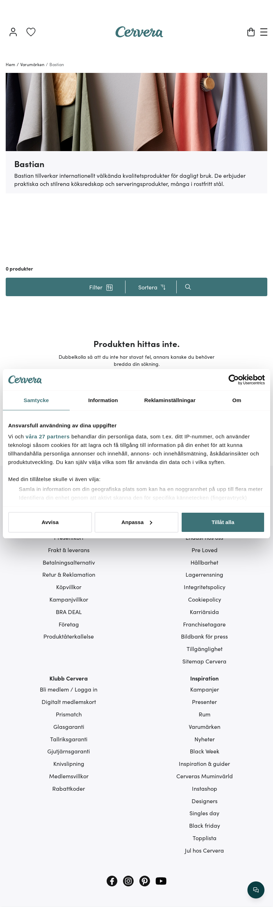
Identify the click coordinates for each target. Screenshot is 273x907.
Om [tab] (236, 400)
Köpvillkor (68, 587)
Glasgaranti (68, 726)
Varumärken (204, 726)
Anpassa (136, 522)
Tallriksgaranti (68, 739)
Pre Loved (205, 550)
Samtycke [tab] (36, 400)
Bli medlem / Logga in (68, 689)
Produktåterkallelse (68, 636)
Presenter (204, 701)
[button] (100, 287)
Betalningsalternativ (69, 562)
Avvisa (50, 522)
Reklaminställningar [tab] (170, 400)
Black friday (204, 825)
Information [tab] (103, 400)
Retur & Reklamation (68, 574)
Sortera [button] (152, 287)
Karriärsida (204, 611)
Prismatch (69, 714)
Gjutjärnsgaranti (68, 751)
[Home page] (139, 35)
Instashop (204, 788)
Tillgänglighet (205, 648)
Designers (205, 801)
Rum (204, 714)
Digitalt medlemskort (69, 701)
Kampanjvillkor (68, 599)
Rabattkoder (68, 788)
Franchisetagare (204, 624)
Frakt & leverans (69, 550)
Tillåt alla (223, 522)
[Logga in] (13, 32)
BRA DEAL (69, 611)
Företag (69, 624)
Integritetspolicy (204, 587)
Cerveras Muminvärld (204, 776)
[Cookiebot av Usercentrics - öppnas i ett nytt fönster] (234, 379)
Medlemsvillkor (69, 776)
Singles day (204, 813)
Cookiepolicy (204, 599)
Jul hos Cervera (204, 850)
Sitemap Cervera (204, 661)
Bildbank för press (204, 636)
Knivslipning (68, 763)
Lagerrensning (204, 574)
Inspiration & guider (204, 763)
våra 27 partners (48, 436)
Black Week (204, 751)
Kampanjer (204, 689)
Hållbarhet (204, 562)
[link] (31, 32)
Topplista (204, 838)
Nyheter (204, 739)
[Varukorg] (251, 32)
